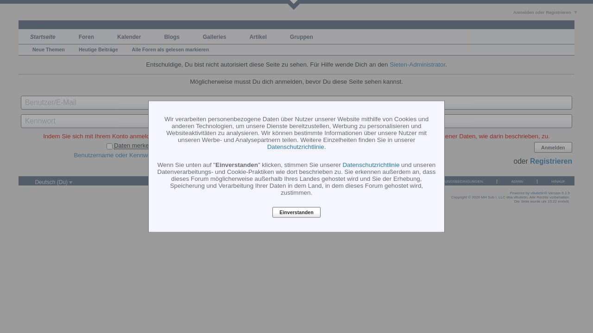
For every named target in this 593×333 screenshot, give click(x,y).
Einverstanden (296, 212)
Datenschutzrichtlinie (295, 146)
